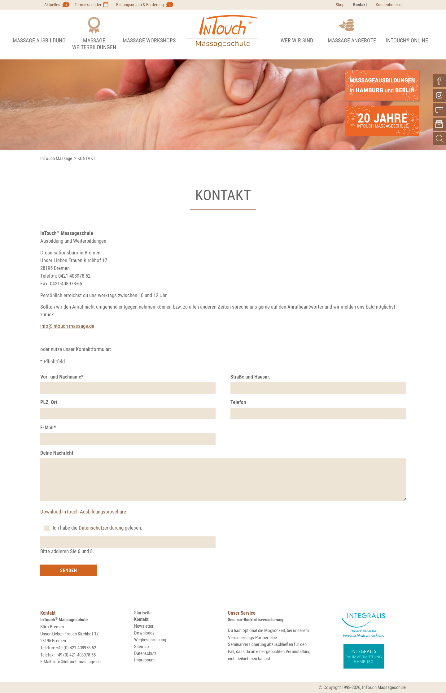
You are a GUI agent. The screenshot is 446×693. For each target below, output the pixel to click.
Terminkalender (88, 4)
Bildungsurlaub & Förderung (140, 4)
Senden (68, 570)
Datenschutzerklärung (101, 528)
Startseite (142, 613)
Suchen (440, 139)
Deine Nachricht (56, 453)
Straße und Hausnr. (250, 377)
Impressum (144, 660)
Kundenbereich (389, 4)
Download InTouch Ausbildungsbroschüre (83, 512)
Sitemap (141, 646)
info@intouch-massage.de (67, 326)
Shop (340, 4)
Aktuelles (52, 4)
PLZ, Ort (48, 402)
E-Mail (48, 427)
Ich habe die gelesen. (97, 528)
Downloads (144, 633)
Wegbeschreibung (150, 640)
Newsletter (144, 626)
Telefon (238, 402)
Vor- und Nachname (62, 377)
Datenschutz (145, 653)
